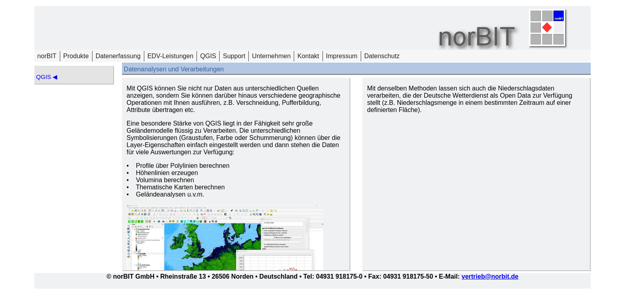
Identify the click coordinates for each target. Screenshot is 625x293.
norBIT (47, 56)
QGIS (208, 56)
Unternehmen (271, 56)
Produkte (76, 56)
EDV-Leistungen (170, 56)
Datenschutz (382, 56)
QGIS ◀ (47, 76)
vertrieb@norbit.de (490, 276)
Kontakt (308, 56)
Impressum (342, 56)
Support (234, 56)
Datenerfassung (118, 56)
